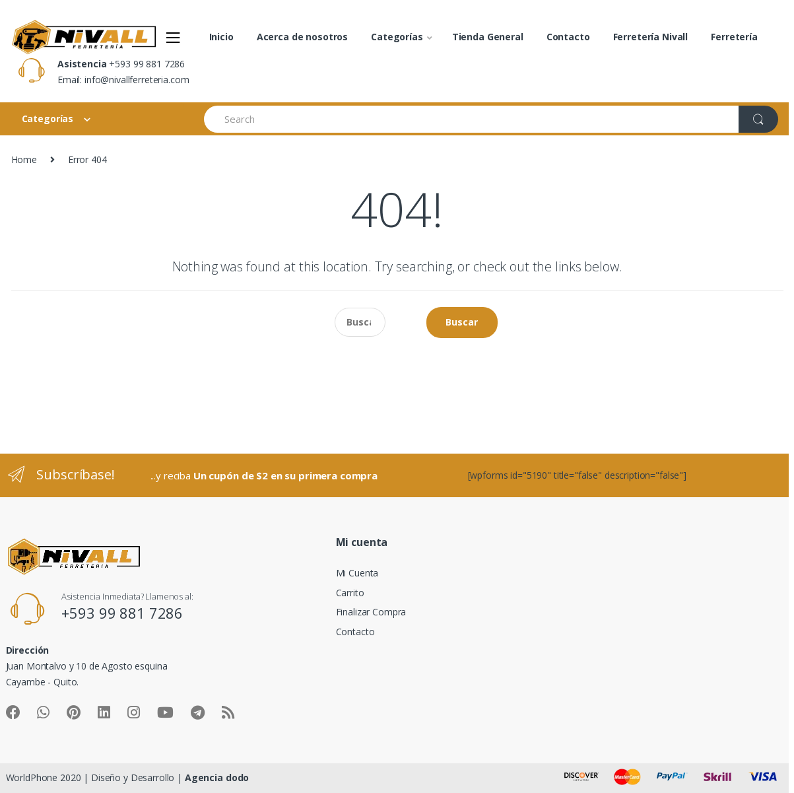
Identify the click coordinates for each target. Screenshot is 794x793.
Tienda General (487, 36)
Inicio (221, 36)
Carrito (350, 592)
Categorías (397, 36)
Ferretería (734, 36)
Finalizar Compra (371, 611)
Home (24, 159)
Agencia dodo (217, 777)
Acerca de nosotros (302, 36)
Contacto (568, 36)
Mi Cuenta (357, 573)
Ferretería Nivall (650, 36)
